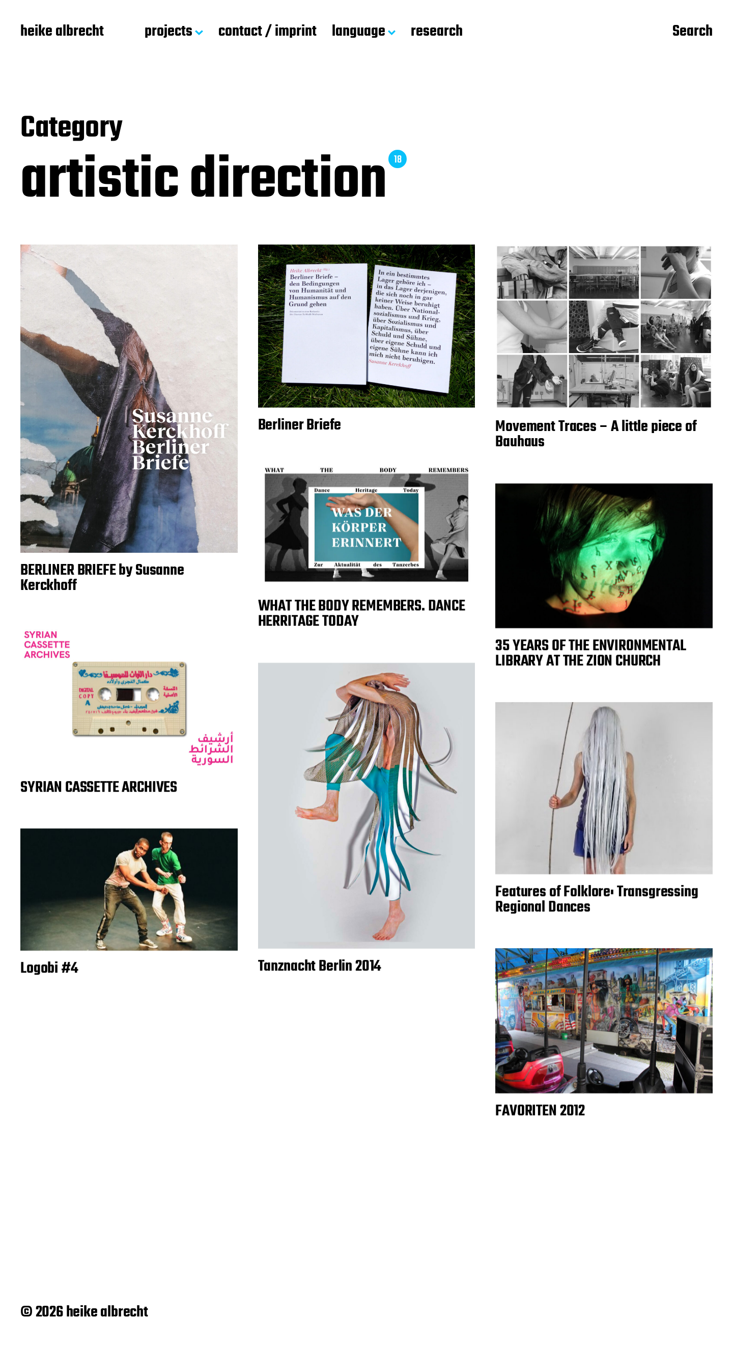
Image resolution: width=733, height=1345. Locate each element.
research (437, 32)
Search (692, 32)
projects (168, 32)
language (358, 32)
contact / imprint (267, 32)
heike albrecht (62, 32)
